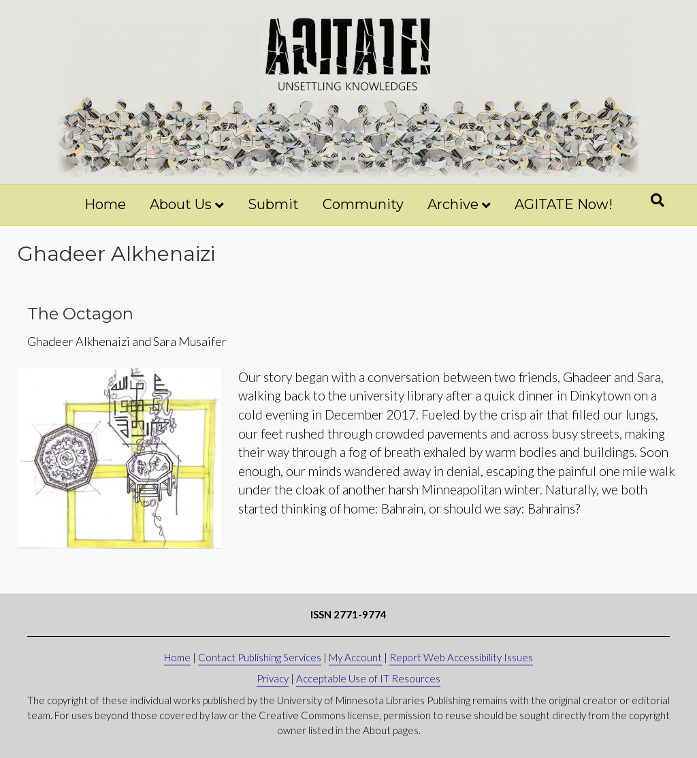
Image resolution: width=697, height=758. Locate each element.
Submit (273, 204)
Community (363, 204)
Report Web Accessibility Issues (461, 657)
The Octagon (80, 313)
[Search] (657, 200)
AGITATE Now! (564, 204)
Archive (453, 204)
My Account (355, 657)
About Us (181, 204)
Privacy (273, 678)
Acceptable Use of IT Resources (368, 678)
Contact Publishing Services (259, 657)
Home (105, 204)
